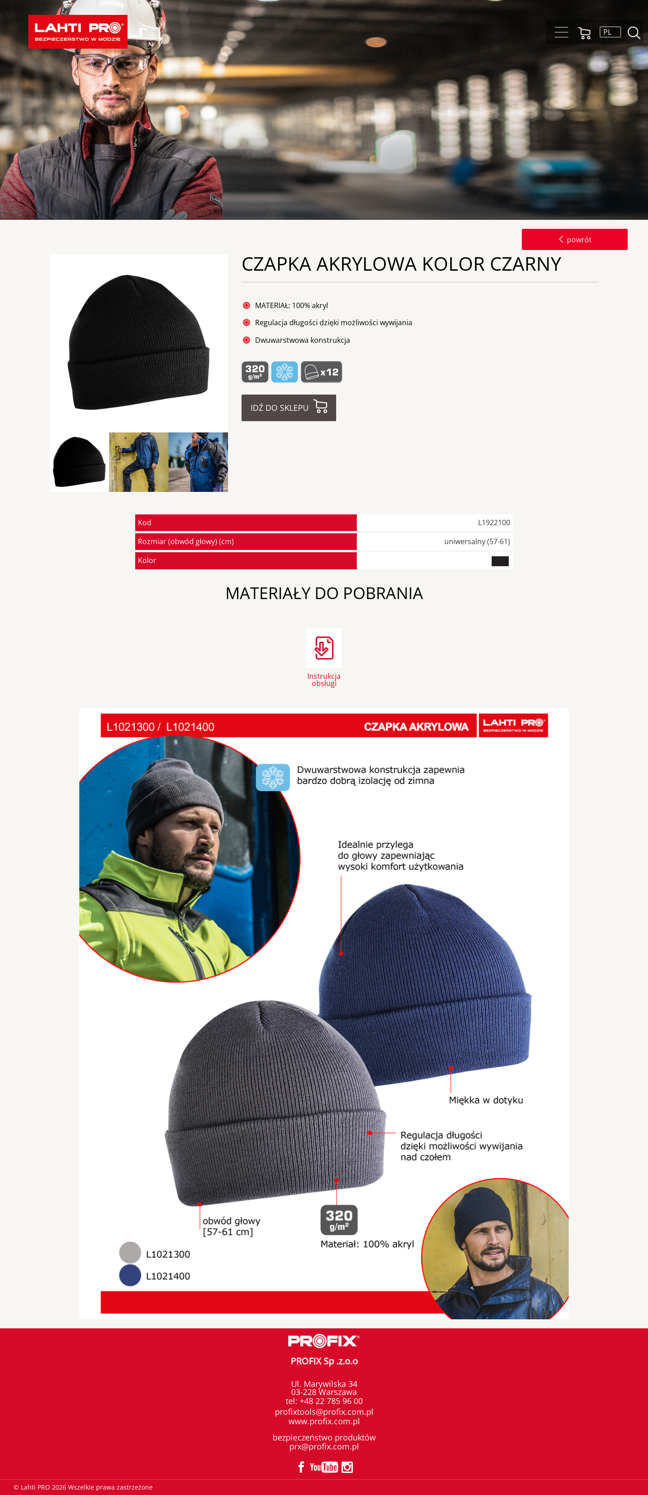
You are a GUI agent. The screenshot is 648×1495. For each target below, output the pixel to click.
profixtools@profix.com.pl (324, 1411)
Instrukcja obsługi (324, 679)
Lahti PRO (78, 32)
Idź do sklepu (280, 407)
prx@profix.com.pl (324, 1446)
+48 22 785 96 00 (330, 1400)
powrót (575, 240)
